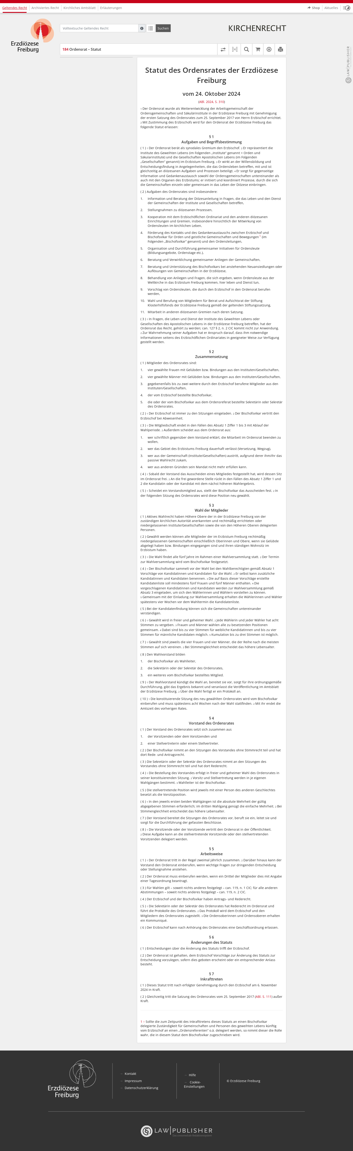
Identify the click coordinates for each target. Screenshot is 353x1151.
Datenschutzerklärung (141, 1088)
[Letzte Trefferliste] (150, 28)
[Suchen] (163, 28)
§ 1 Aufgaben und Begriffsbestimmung (100, 64)
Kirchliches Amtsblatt (79, 8)
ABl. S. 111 (264, 996)
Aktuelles (331, 8)
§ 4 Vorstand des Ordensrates (93, 84)
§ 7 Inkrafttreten (83, 104)
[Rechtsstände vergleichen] (223, 49)
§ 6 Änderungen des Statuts (92, 97)
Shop (314, 8)
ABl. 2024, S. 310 (211, 102)
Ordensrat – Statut (81, 49)
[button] (346, 8)
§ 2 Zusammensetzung (88, 70)
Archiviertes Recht (45, 8)
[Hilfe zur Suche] (141, 28)
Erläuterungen (111, 8)
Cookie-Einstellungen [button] (194, 1084)
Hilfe (192, 1075)
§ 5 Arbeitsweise (83, 90)
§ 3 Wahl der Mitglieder (88, 77)
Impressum (133, 1081)
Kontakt (130, 1073)
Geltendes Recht (14, 8)
